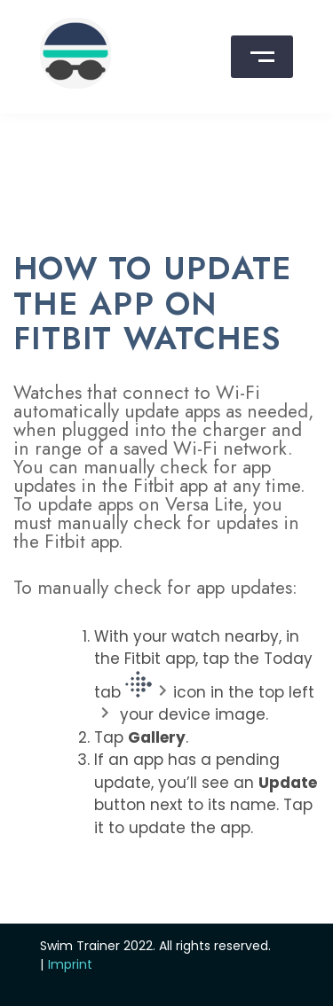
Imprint (70, 964)
